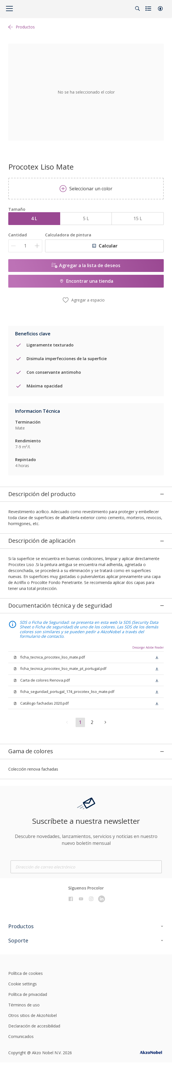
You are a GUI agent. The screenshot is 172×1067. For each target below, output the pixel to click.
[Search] (137, 8)
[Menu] (9, 8)
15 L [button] (137, 218)
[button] (160, 8)
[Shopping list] (148, 8)
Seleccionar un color (86, 188)
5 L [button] (86, 218)
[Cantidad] (25, 246)
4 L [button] (34, 218)
